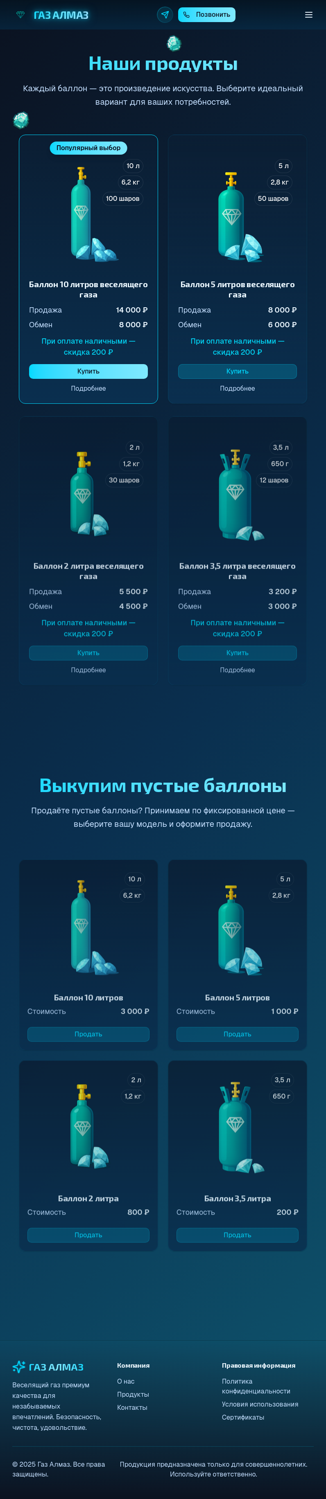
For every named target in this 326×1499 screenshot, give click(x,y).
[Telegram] (165, 15)
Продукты (133, 1394)
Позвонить (207, 14)
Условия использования (260, 1404)
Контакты (132, 1407)
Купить (88, 371)
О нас (126, 1381)
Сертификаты (243, 1417)
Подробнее (88, 388)
